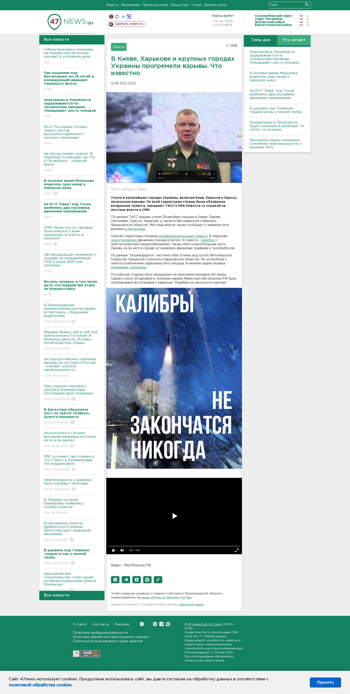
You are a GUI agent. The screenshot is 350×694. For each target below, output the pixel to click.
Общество (179, 5)
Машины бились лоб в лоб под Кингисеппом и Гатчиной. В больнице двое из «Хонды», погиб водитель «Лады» (70, 341)
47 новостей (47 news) (205, 624)
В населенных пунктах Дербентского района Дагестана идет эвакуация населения (70, 532)
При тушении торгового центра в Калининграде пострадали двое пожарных (70, 393)
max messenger (129, 17)
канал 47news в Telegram (160, 597)
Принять (325, 682)
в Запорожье (135, 229)
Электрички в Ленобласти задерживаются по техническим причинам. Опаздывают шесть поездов (274, 57)
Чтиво (196, 5)
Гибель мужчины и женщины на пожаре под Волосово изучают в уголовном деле (70, 56)
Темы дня (260, 40)
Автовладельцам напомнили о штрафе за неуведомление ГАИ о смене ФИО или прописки (70, 263)
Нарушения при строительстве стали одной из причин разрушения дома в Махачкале (70, 582)
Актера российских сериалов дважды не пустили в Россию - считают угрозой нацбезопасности (70, 368)
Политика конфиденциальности (100, 632)
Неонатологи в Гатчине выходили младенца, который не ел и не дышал (70, 440)
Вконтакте (142, 624)
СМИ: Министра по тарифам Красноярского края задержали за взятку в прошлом (70, 236)
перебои (208, 240)
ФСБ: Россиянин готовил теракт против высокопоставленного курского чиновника (70, 135)
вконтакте (117, 17)
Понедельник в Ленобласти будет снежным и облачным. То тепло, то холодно (277, 126)
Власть (112, 5)
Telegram (161, 624)
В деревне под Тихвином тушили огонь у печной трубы (276, 110)
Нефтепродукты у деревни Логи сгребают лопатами (70, 485)
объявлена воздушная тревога (182, 236)
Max (168, 624)
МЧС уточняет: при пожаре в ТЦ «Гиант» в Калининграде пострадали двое (70, 463)
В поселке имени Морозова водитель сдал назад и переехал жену (273, 77)
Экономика (130, 5)
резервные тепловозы (128, 267)
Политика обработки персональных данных (111, 636)
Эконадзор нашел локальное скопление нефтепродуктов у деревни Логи (276, 144)
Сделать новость (129, 24)
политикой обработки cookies (40, 685)
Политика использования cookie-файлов (108, 641)
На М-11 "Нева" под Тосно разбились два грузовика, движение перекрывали (272, 94)
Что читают (294, 40)
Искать (306, 4)
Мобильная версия (111, 17)
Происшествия (155, 5)
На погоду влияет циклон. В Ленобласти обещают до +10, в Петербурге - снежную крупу (70, 162)
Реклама (122, 624)
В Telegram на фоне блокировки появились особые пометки (70, 506)
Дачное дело (215, 5)
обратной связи (191, 604)
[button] (115, 579)
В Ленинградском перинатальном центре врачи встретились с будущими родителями (70, 314)
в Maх (187, 597)
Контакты (100, 624)
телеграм (123, 17)
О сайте (80, 624)
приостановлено (124, 240)
